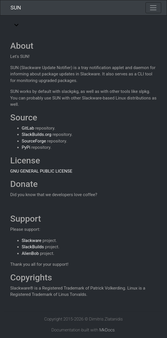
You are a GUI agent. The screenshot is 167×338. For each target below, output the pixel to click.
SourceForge (34, 141)
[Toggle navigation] (153, 7)
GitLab (28, 128)
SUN (16, 8)
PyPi (26, 147)
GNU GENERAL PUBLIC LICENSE (41, 171)
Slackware (32, 240)
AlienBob (30, 253)
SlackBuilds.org (36, 134)
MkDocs (106, 330)
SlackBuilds (33, 246)
